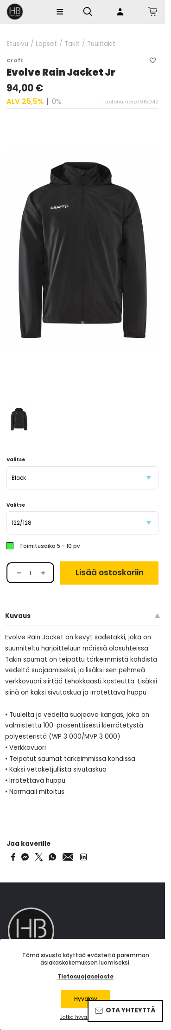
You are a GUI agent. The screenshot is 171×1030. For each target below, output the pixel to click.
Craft (14, 60)
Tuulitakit (101, 44)
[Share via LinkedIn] (83, 857)
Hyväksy (85, 999)
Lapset (46, 44)
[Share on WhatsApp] (52, 857)
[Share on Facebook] (13, 857)
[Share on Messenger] (25, 857)
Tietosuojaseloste (85, 976)
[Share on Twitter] (39, 857)
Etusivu (17, 44)
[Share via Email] (68, 857)
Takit (72, 44)
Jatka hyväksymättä (85, 1017)
